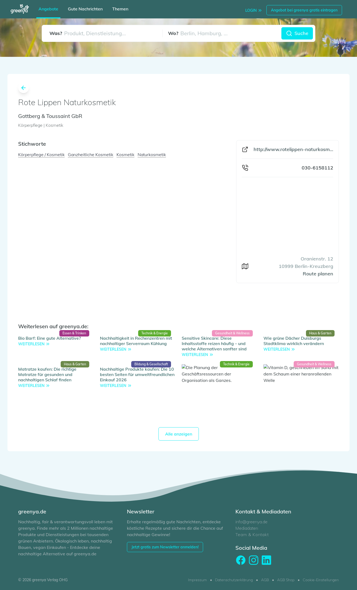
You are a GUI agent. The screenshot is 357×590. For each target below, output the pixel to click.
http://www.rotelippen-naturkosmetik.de (293, 149)
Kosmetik (125, 154)
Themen (120, 8)
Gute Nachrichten (85, 8)
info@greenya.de (251, 521)
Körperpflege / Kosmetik (41, 154)
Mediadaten (246, 528)
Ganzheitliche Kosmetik (90, 154)
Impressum (197, 579)
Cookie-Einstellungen (321, 579)
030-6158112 (317, 168)
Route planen (318, 274)
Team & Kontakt (252, 534)
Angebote (48, 8)
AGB (265, 579)
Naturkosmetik (152, 154)
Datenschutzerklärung (234, 579)
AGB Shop (285, 579)
